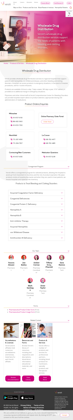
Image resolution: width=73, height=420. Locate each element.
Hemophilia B (15, 215)
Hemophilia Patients (61, 7)
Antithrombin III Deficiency (21, 237)
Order (69, 3)
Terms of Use (39, 405)
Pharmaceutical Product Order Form (21, 310)
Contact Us (27, 410)
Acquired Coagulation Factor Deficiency (26, 192)
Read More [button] (45, 378)
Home (6, 63)
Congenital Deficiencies (20, 198)
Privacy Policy (26, 405)
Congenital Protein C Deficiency (23, 204)
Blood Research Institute (46, 7)
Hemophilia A (15, 209)
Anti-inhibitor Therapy (19, 221)
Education (29, 2)
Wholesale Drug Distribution (36, 63)
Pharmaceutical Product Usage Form (22, 312)
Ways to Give (17, 7)
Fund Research (58, 3)
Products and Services (30, 7)
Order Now (47, 122)
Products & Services (17, 63)
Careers (22, 2)
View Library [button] (28, 378)
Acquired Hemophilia (18, 226)
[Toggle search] (71, 7)
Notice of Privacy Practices (33, 408)
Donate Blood (45, 3)
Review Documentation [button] (13, 378)
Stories (36, 2)
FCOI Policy (39, 410)
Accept (64, 415)
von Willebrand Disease (19, 232)
